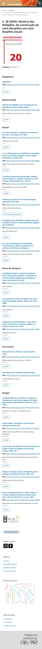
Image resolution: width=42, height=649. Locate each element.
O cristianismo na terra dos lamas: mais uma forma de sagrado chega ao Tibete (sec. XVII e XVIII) (20, 301)
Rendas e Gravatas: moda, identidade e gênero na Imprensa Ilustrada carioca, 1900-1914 (20, 473)
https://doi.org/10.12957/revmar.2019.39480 (23, 110)
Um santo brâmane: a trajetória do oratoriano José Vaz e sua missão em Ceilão (20, 133)
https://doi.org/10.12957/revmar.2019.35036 (23, 204)
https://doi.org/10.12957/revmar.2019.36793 (23, 375)
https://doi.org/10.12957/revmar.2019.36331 (23, 184)
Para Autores (7, 622)
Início (4, 10)
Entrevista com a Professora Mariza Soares (18, 372)
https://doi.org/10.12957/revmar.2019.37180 (23, 137)
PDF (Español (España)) (13, 214)
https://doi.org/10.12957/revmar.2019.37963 (23, 357)
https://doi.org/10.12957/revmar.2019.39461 (23, 84)
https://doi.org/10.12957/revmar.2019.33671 (23, 428)
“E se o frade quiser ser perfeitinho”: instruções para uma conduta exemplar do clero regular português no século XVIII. (20, 155)
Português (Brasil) (10, 564)
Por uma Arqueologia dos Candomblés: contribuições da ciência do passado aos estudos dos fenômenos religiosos (17, 245)
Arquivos (12, 10)
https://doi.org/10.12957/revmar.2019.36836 (23, 228)
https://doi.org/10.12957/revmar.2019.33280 (23, 283)
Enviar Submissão (11, 532)
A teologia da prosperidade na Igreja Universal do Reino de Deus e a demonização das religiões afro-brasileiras (20, 222)
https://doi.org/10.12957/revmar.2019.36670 (23, 477)
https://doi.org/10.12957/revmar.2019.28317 (23, 407)
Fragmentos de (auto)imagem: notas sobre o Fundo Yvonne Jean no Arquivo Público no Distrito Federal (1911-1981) (19, 324)
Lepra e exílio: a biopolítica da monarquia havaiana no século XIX (18, 424)
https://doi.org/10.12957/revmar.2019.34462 (23, 251)
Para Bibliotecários (9, 626)
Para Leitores (7, 619)
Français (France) (9, 571)
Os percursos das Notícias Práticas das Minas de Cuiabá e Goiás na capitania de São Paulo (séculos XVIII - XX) (20, 448)
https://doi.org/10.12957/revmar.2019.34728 (23, 454)
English (6, 561)
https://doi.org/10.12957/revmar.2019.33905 (23, 329)
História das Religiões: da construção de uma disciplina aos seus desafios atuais (19, 106)
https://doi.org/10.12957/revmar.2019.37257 (23, 306)
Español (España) (9, 568)
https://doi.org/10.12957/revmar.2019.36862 (23, 161)
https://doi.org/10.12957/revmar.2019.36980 (23, 500)
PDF (6, 92)
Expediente (6, 82)
